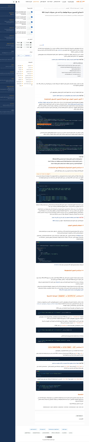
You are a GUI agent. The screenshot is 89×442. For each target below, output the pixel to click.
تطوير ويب (15, 67)
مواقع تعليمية (15, 83)
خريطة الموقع (23, 433)
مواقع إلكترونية (14, 81)
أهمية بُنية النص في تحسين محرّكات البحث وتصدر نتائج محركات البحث (62, 163)
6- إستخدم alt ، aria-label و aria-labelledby (69, 74)
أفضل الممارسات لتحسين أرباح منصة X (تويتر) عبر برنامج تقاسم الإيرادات (16, 18)
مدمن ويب (41, 440)
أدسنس (25, 67)
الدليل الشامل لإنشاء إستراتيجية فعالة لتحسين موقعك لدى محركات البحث (61, 161)
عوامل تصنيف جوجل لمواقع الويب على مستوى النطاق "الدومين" (60, 95)
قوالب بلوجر (15, 71)
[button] (66, 63)
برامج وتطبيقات (24, 81)
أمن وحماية (25, 73)
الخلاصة (75, 76)
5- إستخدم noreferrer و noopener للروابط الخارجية (67, 72)
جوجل (73, 407)
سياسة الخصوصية (32, 433)
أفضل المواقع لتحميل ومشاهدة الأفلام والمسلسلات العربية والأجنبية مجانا (16, 13)
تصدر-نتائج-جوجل (56, 407)
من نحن (67, 433)
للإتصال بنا (60, 433)
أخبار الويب (25, 65)
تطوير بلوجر (15, 65)
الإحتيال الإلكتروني (24, 75)
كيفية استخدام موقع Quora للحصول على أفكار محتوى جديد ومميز (60, 363)
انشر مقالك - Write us (52, 433)
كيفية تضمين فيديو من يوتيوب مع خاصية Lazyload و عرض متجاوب (60, 59)
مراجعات (16, 77)
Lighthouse (55, 50)
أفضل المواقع (24, 71)
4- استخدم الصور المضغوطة (71, 70)
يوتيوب (16, 85)
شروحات (16, 69)
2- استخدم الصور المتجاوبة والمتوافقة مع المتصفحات (66, 67)
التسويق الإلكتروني (24, 77)
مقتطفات (15, 79)
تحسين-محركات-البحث (68, 407)
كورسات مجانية (14, 73)
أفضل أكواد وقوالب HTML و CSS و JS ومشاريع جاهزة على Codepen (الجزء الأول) (16, 23)
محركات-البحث (62, 407)
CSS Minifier (52, 264)
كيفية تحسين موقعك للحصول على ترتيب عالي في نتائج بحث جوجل (60, 217)
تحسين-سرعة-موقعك (42, 407)
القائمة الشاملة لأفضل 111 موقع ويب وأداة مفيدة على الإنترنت (16, 28)
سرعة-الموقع (52, 407)
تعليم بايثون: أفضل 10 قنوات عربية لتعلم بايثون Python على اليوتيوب (16, 33)
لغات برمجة (15, 75)
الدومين (48, 407)
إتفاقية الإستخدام (42, 433)
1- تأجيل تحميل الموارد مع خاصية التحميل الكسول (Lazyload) (65, 65)
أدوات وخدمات (24, 69)
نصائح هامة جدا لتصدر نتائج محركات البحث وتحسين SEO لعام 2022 (63, 159)
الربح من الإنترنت (24, 79)
